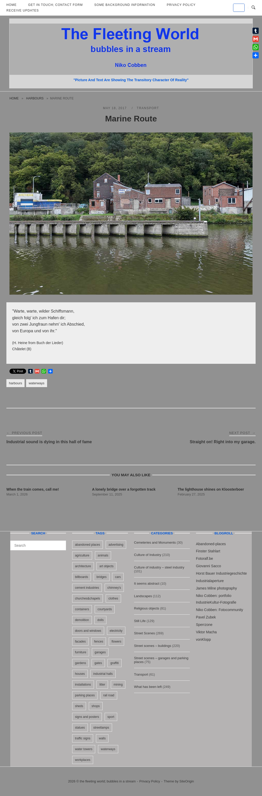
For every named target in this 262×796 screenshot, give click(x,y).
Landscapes (143, 596)
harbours (34, 98)
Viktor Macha (206, 632)
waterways (36, 383)
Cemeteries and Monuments (155, 542)
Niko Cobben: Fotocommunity (219, 610)
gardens (80, 663)
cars (118, 577)
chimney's (114, 588)
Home (14, 98)
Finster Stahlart (208, 551)
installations (83, 684)
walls (102, 738)
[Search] (60, 543)
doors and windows (88, 631)
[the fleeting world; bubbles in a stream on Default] (239, 8)
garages (100, 652)
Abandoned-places (211, 544)
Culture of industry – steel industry (159, 567)
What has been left (148, 687)
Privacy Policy (149, 781)
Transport (148, 108)
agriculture (82, 555)
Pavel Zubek (206, 617)
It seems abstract (146, 583)
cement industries (87, 588)
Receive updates (22, 10)
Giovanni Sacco (208, 566)
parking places (85, 695)
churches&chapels (87, 598)
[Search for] (38, 545)
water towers (83, 749)
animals (103, 555)
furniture (80, 652)
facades (80, 641)
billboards (81, 577)
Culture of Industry (147, 555)
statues (80, 727)
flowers (116, 641)
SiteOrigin (186, 781)
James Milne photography (216, 588)
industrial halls (103, 674)
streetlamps (101, 727)
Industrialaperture (210, 581)
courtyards (104, 609)
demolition (82, 620)
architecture (83, 566)
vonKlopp (203, 639)
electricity (116, 631)
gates (98, 663)
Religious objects (146, 608)
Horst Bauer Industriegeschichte (221, 573)
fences (98, 641)
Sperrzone (204, 625)
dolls (100, 620)
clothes (113, 598)
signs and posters (87, 717)
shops (96, 706)
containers (82, 609)
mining (118, 684)
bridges (101, 577)
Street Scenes (144, 633)
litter (102, 684)
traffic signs (82, 738)
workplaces (82, 760)
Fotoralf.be (204, 558)
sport (110, 717)
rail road (108, 695)
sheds (79, 706)
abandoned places (87, 544)
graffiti (114, 663)
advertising (115, 544)
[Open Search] (253, 7)
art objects (106, 566)
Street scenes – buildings (152, 646)
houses (80, 674)
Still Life (140, 621)
